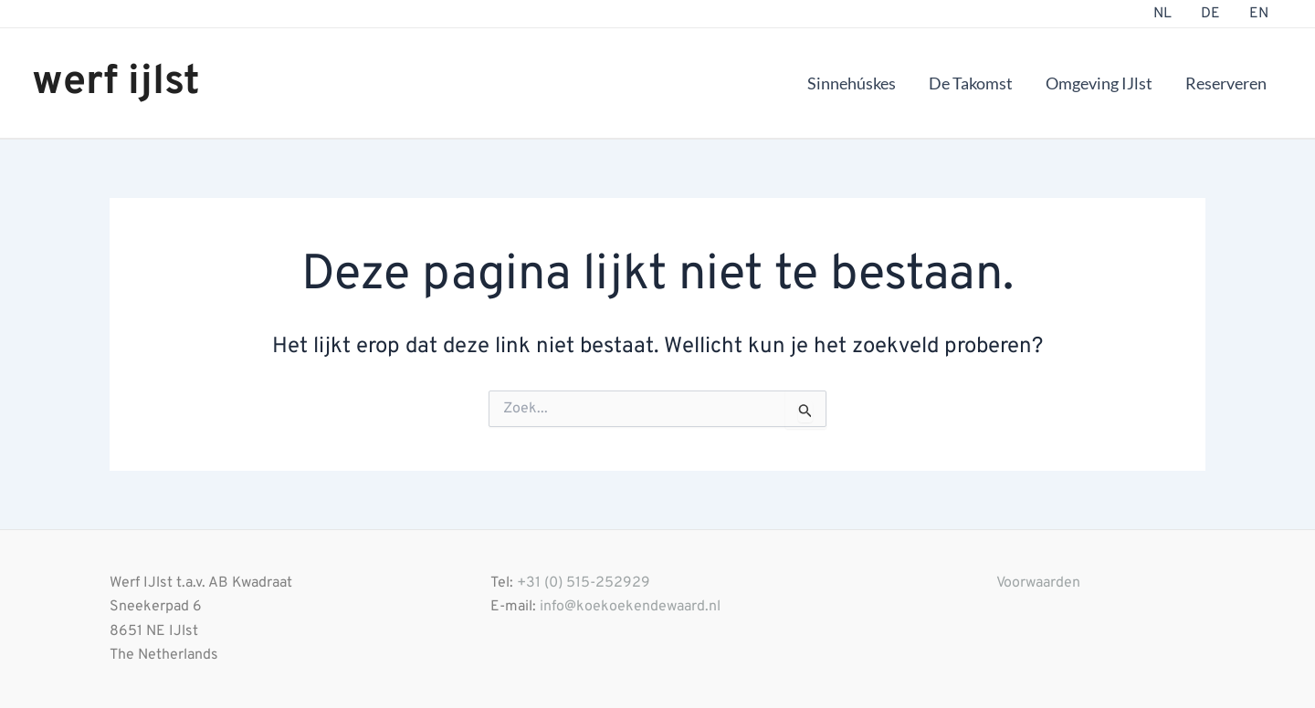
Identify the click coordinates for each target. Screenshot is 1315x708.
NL (1162, 14)
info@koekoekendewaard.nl (630, 607)
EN (1258, 14)
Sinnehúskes (851, 83)
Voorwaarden (1038, 583)
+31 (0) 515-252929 (583, 583)
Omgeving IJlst (1099, 83)
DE (1210, 14)
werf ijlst (116, 83)
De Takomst (971, 83)
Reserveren (1226, 83)
